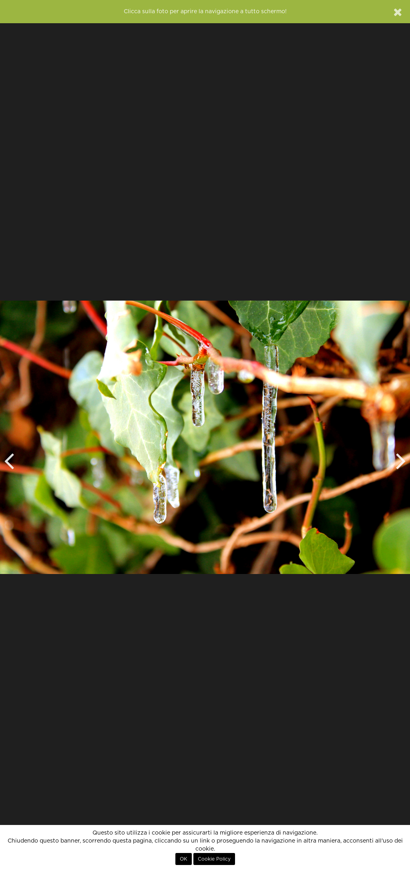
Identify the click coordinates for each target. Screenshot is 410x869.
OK (183, 859)
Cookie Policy (214, 859)
